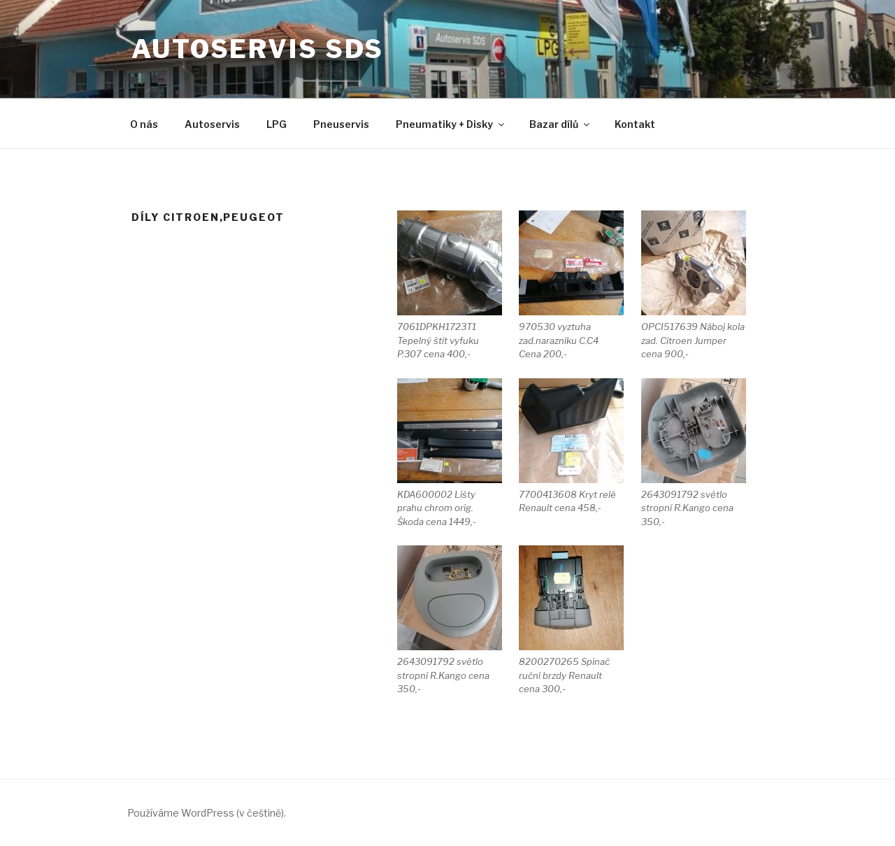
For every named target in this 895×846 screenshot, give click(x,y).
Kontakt (635, 124)
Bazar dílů (560, 124)
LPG (276, 124)
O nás (144, 124)
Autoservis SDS (257, 49)
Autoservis (212, 124)
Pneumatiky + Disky (451, 124)
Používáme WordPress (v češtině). (206, 813)
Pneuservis (341, 124)
